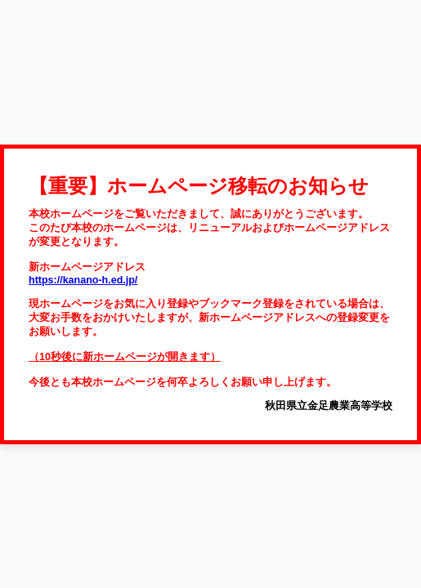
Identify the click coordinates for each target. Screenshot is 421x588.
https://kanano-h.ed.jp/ (83, 280)
